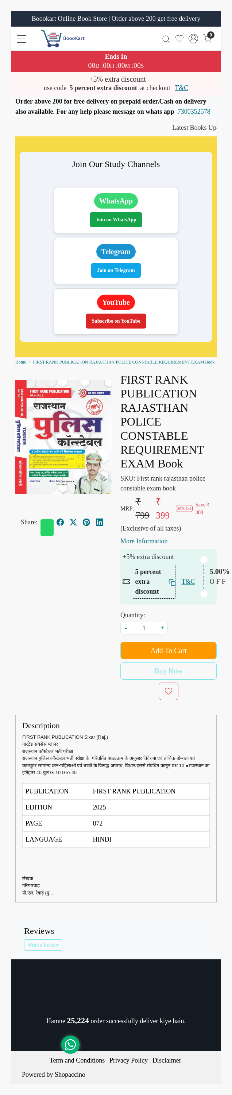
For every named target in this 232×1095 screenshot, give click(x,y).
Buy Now (168, 671)
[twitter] (73, 522)
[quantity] (144, 628)
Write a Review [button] (43, 945)
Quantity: (132, 615)
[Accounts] (193, 38)
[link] (166, 38)
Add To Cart (168, 650)
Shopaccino (70, 1074)
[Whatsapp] (47, 527)
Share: (29, 522)
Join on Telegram (116, 270)
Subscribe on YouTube (116, 321)
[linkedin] (99, 522)
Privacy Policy (128, 1060)
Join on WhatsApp (116, 219)
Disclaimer (166, 1060)
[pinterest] (86, 522)
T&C (181, 88)
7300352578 (194, 111)
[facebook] (60, 522)
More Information (143, 541)
